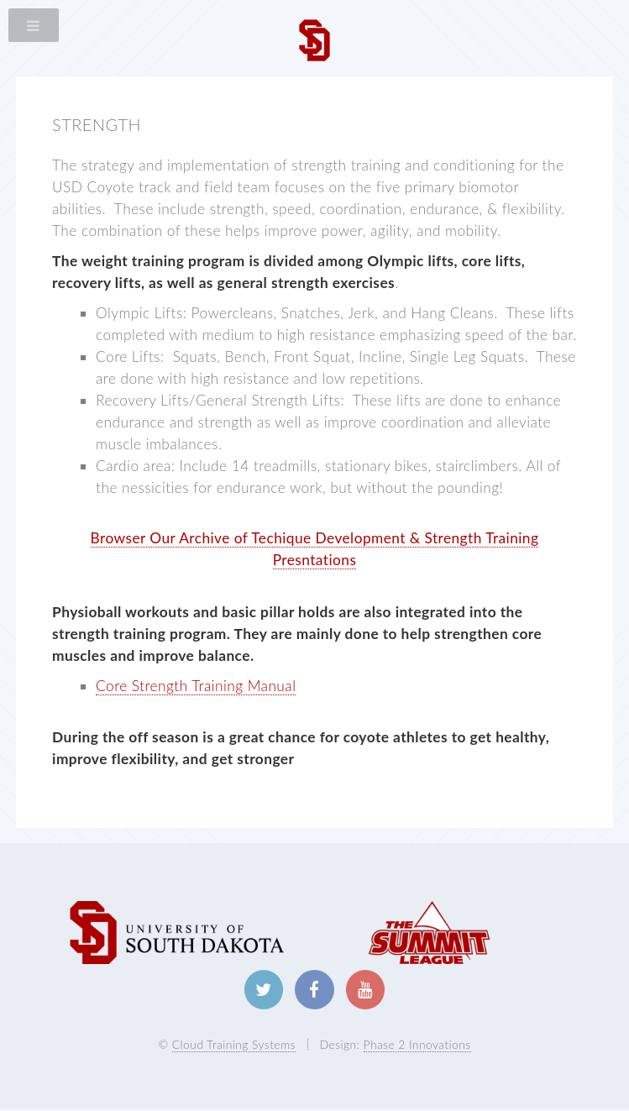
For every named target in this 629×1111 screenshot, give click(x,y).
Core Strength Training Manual (196, 685)
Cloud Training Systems (234, 1046)
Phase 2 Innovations (417, 1046)
